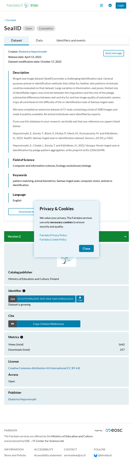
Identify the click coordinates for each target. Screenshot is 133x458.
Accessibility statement (48, 455)
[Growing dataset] (23, 291)
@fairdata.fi (103, 455)
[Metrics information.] (21, 337)
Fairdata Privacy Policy (53, 235)
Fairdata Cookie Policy (53, 239)
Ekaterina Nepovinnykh (33, 51)
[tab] (16, 40)
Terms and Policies (15, 455)
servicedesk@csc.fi (75, 455)
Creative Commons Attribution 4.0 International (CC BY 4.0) (44, 368)
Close (86, 248)
